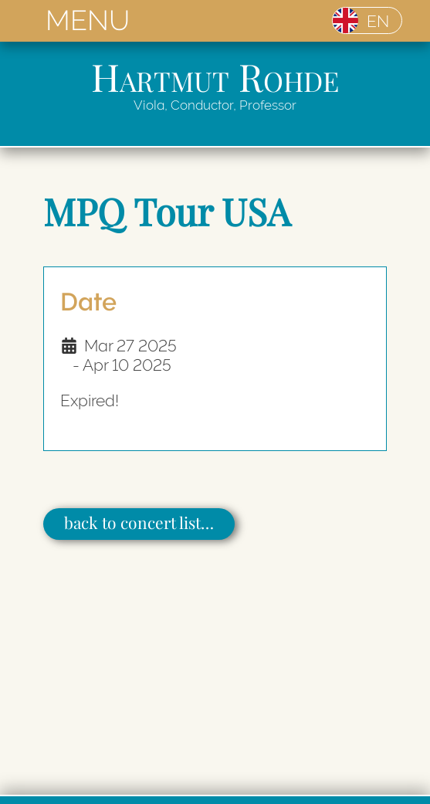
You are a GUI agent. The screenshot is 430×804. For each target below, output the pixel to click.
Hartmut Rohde (215, 76)
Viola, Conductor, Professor (215, 105)
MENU (88, 21)
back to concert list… (139, 522)
